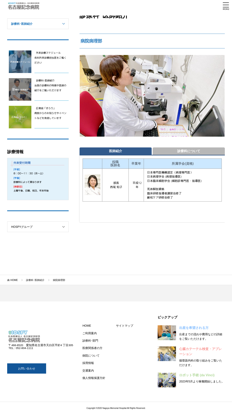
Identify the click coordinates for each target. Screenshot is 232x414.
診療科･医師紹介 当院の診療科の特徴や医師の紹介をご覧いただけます (50, 85)
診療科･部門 (90, 340)
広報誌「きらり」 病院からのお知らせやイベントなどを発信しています (50, 113)
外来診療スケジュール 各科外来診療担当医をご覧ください (50, 57)
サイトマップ (124, 325)
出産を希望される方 (194, 328)
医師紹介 (115, 151)
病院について (91, 355)
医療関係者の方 (92, 348)
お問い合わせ (26, 368)
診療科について (188, 151)
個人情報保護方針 (93, 378)
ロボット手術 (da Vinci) (196, 375)
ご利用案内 (89, 333)
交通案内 (88, 370)
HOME (14, 280)
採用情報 (88, 363)
